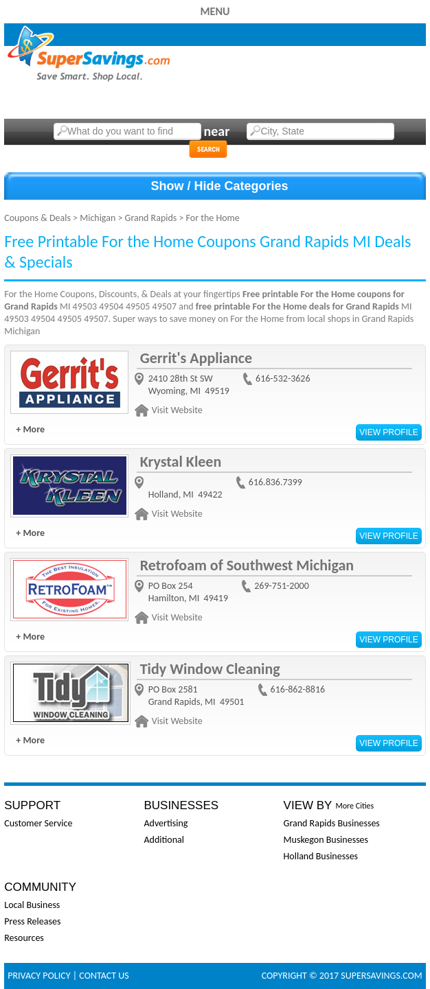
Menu (214, 11)
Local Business (32, 905)
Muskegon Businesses (326, 840)
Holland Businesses (321, 856)
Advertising (166, 823)
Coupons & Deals (37, 218)
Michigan (97, 218)
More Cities (354, 806)
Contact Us (103, 975)
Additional (163, 840)
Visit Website (177, 410)
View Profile (388, 432)
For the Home (213, 218)
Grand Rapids (151, 218)
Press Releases (32, 921)
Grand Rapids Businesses (332, 823)
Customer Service (38, 823)
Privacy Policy (39, 975)
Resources (24, 938)
